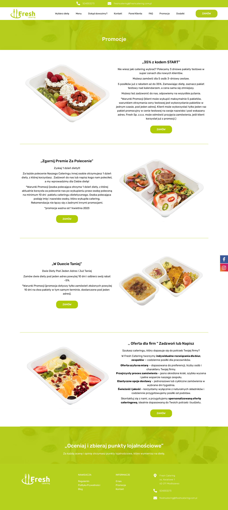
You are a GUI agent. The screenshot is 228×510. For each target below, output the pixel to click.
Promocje (164, 13)
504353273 (88, 3)
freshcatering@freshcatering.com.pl (133, 3)
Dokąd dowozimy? (97, 13)
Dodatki (180, 13)
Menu (79, 13)
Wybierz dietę (62, 13)
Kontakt (118, 13)
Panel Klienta (135, 13)
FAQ (151, 13)
